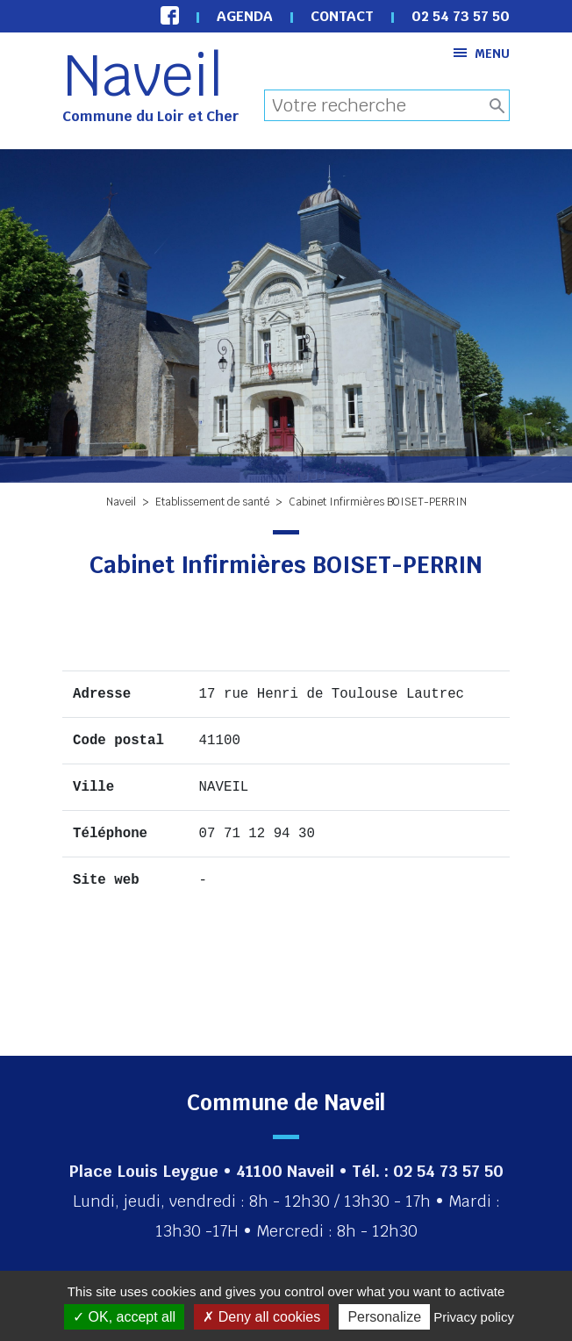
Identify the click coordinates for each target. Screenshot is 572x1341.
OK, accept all (124, 1316)
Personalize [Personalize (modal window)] (384, 1316)
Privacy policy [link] (473, 1316)
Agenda (245, 16)
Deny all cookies (261, 1316)
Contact (342, 16)
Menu (482, 53)
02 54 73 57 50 (460, 16)
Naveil (143, 75)
